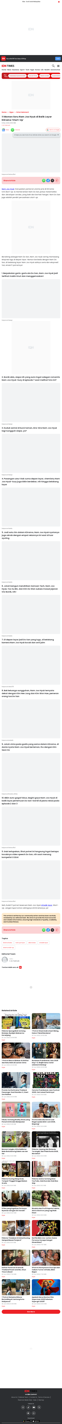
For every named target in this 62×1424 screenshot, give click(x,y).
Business (15, 70)
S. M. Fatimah (14, 961)
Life (42, 70)
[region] (31, 29)
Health (47, 70)
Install (57, 58)
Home (4, 70)
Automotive (55, 70)
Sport (22, 70)
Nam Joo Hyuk (8, 189)
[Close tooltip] (58, 135)
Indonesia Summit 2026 (17, 76)
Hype (32, 70)
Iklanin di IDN (45, 76)
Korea (37, 70)
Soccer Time (33, 76)
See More (31, 1312)
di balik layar (46, 905)
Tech (27, 70)
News (9, 70)
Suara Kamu (56, 76)
